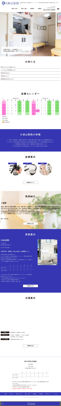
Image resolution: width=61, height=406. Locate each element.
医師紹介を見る (30, 224)
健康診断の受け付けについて (7, 78)
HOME (5, 394)
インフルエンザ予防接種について (8, 69)
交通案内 (40, 8)
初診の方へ (48, 394)
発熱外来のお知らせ (5, 72)
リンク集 (55, 394)
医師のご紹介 (14, 8)
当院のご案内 (24, 8)
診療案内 (32, 8)
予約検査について (5, 75)
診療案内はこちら (30, 182)
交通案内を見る (30, 346)
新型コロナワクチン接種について (8, 67)
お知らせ (11, 394)
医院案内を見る (30, 286)
